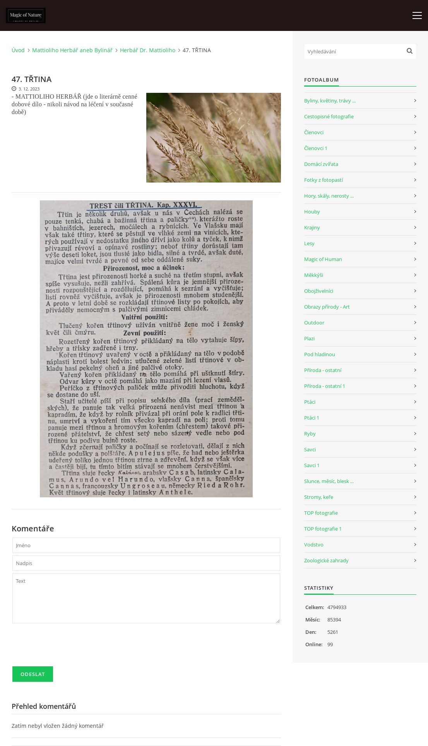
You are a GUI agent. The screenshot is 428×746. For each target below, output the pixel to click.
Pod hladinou (319, 354)
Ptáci (309, 401)
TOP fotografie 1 (323, 528)
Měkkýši (313, 274)
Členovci (314, 132)
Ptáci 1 (311, 417)
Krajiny (312, 227)
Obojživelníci (318, 290)
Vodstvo (314, 544)
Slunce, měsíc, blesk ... (329, 481)
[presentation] (71, 648)
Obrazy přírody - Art (327, 306)
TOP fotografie (321, 512)
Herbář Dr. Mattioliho (147, 50)
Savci (310, 449)
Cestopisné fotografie (329, 116)
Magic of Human (323, 259)
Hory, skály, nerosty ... (329, 195)
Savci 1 (312, 465)
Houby (312, 211)
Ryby (310, 433)
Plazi (309, 338)
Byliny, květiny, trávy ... (330, 100)
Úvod (18, 50)
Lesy (309, 243)
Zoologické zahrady (326, 560)
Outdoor (314, 322)
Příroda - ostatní (322, 370)
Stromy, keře (318, 496)
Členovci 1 (315, 148)
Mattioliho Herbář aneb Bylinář (72, 50)
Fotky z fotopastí (323, 179)
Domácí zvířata (321, 163)
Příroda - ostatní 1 (324, 385)
